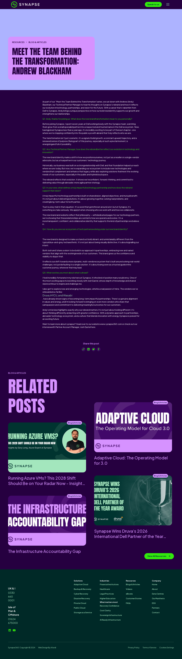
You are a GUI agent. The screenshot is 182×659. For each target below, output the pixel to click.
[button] (168, 4)
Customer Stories (134, 598)
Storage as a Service (83, 612)
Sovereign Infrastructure (111, 615)
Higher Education (107, 598)
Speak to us (153, 4)
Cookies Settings (166, 647)
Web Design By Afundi (47, 647)
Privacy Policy (134, 647)
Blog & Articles (38, 42)
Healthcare (105, 589)
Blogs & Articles (133, 584)
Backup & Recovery (82, 589)
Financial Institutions (109, 584)
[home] (30, 4)
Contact (156, 612)
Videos (129, 589)
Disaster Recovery (82, 598)
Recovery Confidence (109, 606)
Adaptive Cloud (81, 584)
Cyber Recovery (81, 594)
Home (154, 584)
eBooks (129, 594)
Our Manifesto (158, 598)
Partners (155, 608)
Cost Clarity (105, 610)
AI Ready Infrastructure (110, 620)
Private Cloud (80, 603)
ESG (154, 603)
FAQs (128, 603)
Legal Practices (107, 594)
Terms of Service (149, 647)
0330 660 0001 (11, 596)
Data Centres (158, 594)
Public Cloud (79, 608)
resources (18, 42)
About (155, 589)
